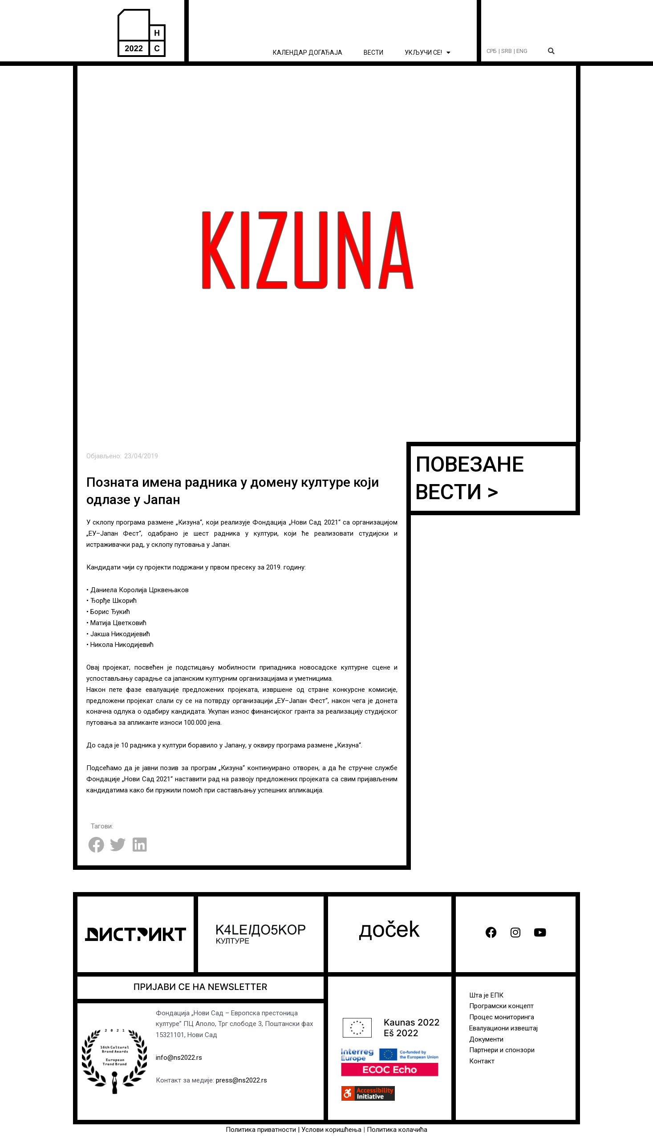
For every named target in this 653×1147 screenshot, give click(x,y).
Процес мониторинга (501, 1017)
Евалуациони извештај (503, 1028)
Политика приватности (261, 1130)
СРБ (492, 51)
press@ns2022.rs (241, 1080)
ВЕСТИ (373, 52)
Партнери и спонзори (502, 1050)
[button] (551, 51)
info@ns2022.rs (179, 1058)
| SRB (505, 51)
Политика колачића (397, 1130)
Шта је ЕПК (486, 995)
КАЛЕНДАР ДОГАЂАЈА (307, 52)
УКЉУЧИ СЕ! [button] (427, 52)
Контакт (482, 1061)
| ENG (520, 51)
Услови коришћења (332, 1130)
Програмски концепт (501, 1006)
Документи (486, 1039)
